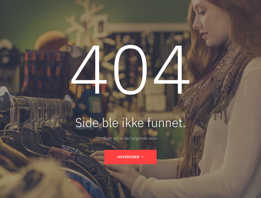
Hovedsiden (130, 157)
